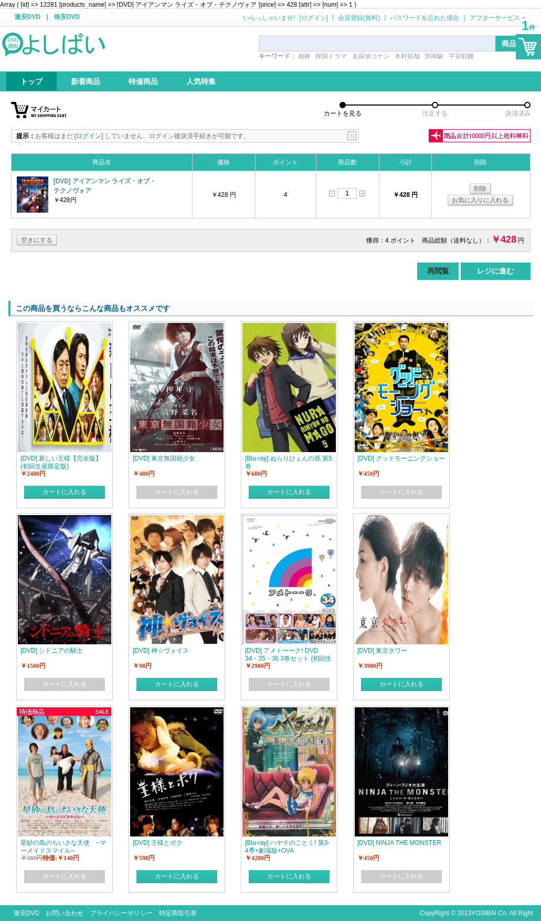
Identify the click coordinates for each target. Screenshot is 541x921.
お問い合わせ (64, 913)
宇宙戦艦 (461, 56)
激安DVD (27, 16)
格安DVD (67, 16)
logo (54, 43)
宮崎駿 (434, 56)
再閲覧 (438, 271)
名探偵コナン (371, 56)
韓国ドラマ (331, 56)
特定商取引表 (178, 913)
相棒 (304, 56)
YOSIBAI (483, 913)
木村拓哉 (407, 56)
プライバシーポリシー (121, 913)
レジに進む (495, 271)
